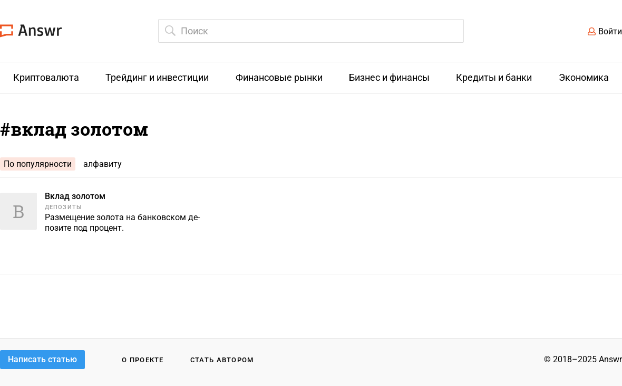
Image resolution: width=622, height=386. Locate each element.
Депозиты (63, 207)
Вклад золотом (75, 196)
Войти (610, 31)
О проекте (143, 360)
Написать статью (42, 359)
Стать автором (222, 360)
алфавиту (102, 164)
